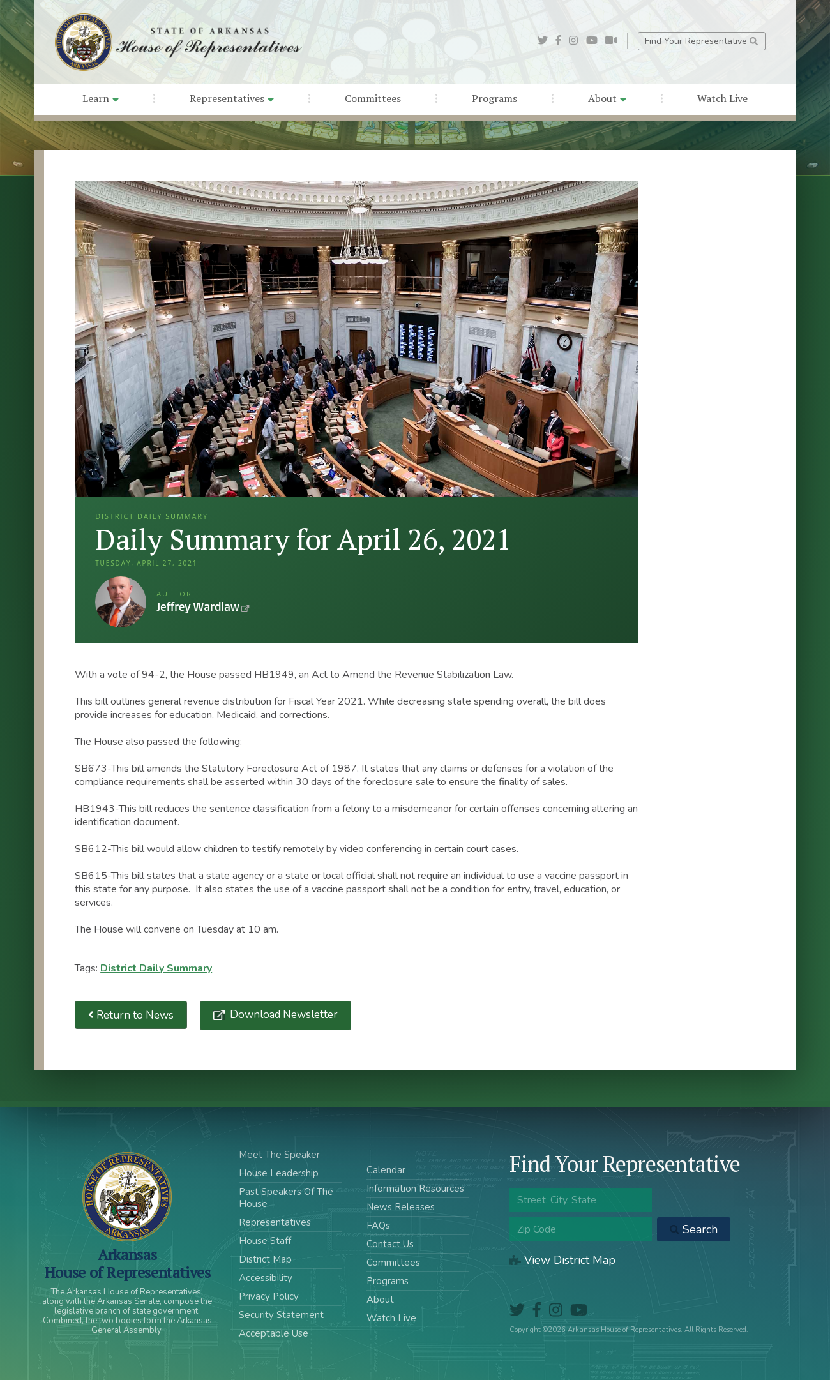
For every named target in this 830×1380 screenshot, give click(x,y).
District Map (265, 1259)
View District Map (562, 1260)
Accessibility (265, 1277)
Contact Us (390, 1244)
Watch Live (722, 98)
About (607, 98)
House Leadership (279, 1173)
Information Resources (415, 1188)
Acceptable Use (273, 1333)
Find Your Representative (701, 41)
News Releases (400, 1207)
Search (694, 1229)
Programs (494, 98)
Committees (373, 98)
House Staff (265, 1240)
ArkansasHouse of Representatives (127, 1263)
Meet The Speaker (279, 1154)
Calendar (385, 1170)
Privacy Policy (269, 1296)
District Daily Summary (156, 968)
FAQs (378, 1225)
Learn (100, 98)
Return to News (131, 1015)
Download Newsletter (282, 1014)
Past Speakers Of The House (286, 1197)
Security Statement (281, 1315)
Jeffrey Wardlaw (120, 601)
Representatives (232, 98)
